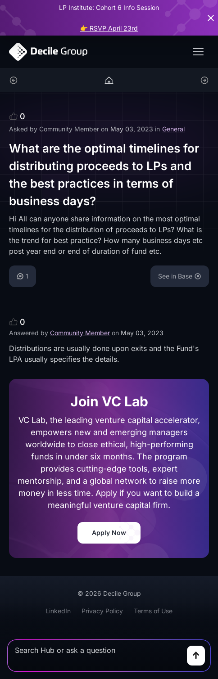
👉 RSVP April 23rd (109, 28)
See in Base (179, 276)
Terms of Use (153, 611)
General (173, 129)
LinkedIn (58, 611)
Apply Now (109, 532)
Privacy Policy (102, 611)
